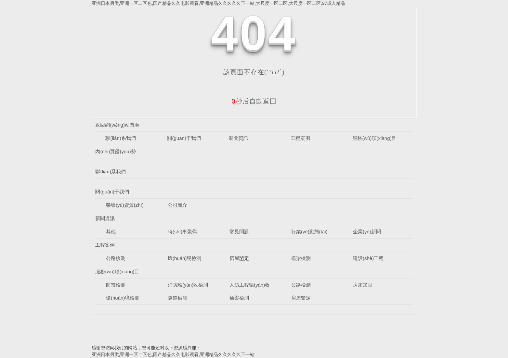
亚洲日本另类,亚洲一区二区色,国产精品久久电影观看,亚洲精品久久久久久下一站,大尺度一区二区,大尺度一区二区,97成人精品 (218, 3)
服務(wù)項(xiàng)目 (374, 138)
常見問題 (239, 231)
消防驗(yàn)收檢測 (188, 285)
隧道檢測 (177, 298)
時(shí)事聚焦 (182, 231)
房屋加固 (362, 285)
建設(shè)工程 (368, 258)
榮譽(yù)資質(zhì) (125, 205)
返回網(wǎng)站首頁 (117, 125)
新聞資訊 (238, 138)
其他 (111, 231)
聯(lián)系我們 (120, 138)
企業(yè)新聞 (367, 231)
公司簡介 (177, 205)
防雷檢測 (115, 285)
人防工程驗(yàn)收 (249, 285)
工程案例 (300, 138)
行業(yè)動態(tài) (309, 231)
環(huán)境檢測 (184, 258)
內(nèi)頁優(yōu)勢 (115, 151)
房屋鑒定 (239, 258)
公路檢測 (115, 258)
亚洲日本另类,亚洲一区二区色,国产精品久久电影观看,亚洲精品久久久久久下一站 (173, 354)
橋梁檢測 (301, 258)
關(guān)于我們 (184, 138)
